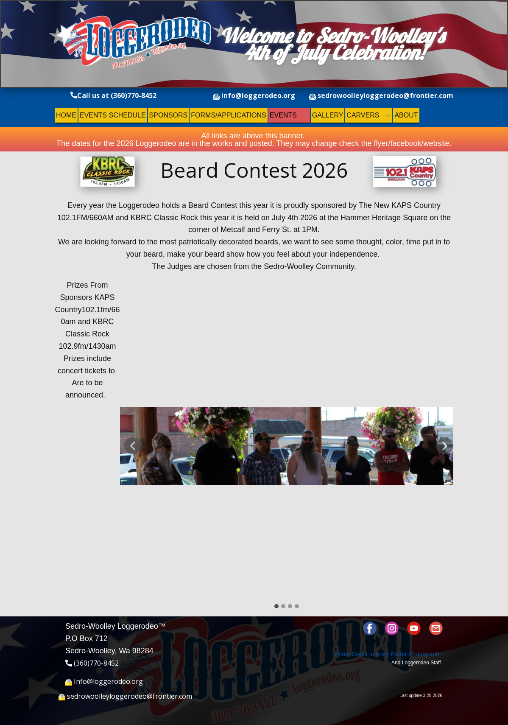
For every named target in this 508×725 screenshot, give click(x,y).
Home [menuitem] (66, 115)
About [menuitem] (406, 115)
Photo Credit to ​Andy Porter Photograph (387, 654)
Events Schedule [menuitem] (113, 115)
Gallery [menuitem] (327, 115)
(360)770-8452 (92, 663)
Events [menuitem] (283, 115)
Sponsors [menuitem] (168, 115)
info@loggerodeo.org (254, 96)
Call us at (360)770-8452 (113, 96)
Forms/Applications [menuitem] (228, 115)
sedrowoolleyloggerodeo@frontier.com (381, 96)
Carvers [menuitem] (362, 115)
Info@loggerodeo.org (104, 682)
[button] (132, 445)
